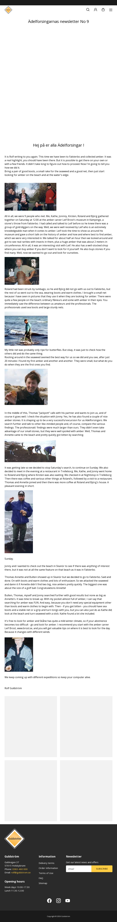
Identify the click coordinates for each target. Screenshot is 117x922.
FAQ (41, 878)
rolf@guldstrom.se (21, 872)
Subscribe (102, 868)
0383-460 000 (20, 869)
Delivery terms (46, 862)
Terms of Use (46, 873)
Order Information (48, 868)
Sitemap (43, 883)
